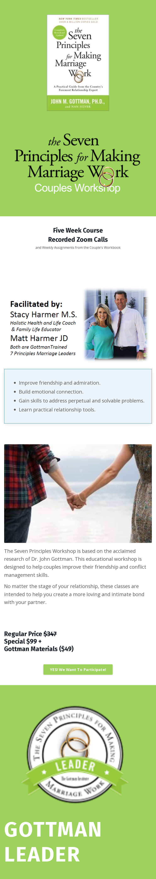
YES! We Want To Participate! (78, 669)
